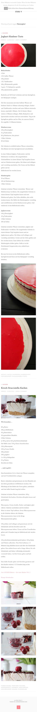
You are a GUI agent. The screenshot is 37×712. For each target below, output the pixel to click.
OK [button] (6, 8)
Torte (25, 376)
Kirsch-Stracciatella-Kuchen (14, 387)
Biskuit (4, 374)
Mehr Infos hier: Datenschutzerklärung (21, 8)
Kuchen (5, 33)
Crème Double (6, 685)
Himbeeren (16, 374)
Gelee (10, 374)
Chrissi (3, 40)
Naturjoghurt (6, 376)
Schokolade (23, 689)
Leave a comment (21, 40)
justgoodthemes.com (21, 701)
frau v (18, 11)
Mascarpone (24, 687)
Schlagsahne (17, 376)
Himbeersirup (26, 374)
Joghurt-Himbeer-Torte (12, 36)
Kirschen (16, 685)
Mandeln (15, 687)
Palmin (15, 689)
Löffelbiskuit (6, 687)
